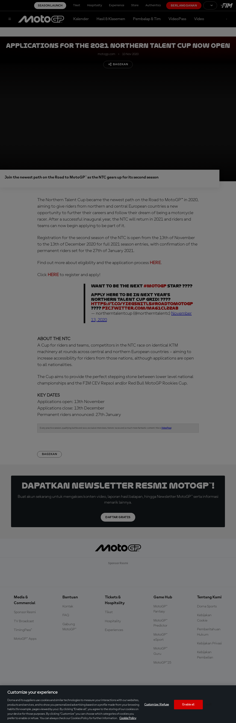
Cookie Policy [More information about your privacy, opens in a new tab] (127, 718)
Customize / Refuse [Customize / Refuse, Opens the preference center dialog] (156, 704)
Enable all (188, 704)
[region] (118, 704)
